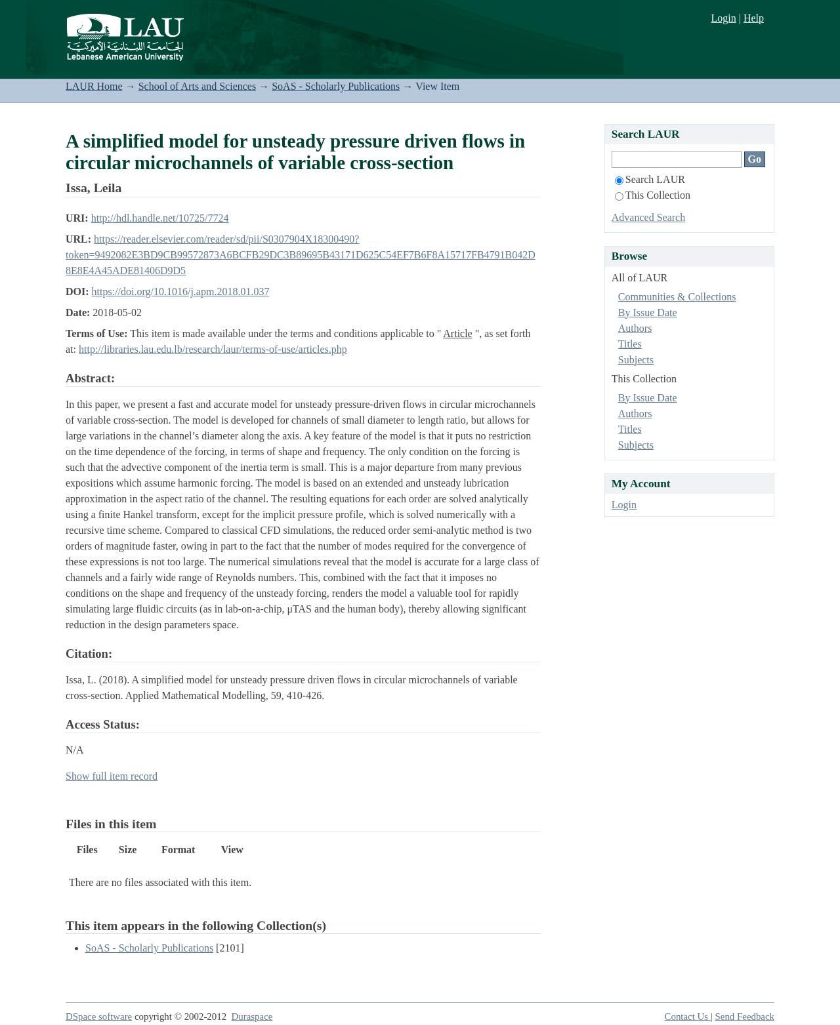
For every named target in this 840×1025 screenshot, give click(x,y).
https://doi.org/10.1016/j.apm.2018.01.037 (181, 291)
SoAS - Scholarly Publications (336, 86)
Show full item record (112, 776)
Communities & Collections (677, 296)
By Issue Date (647, 312)
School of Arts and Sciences (197, 86)
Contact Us (688, 1016)
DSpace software (99, 1016)
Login (723, 18)
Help (754, 18)
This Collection (652, 195)
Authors (635, 328)
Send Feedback (744, 1016)
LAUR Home (94, 86)
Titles (630, 344)
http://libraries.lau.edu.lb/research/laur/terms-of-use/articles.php (213, 349)
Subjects (636, 359)
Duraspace (252, 1016)
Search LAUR (650, 179)
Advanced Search (648, 217)
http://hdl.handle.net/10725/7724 (160, 218)
